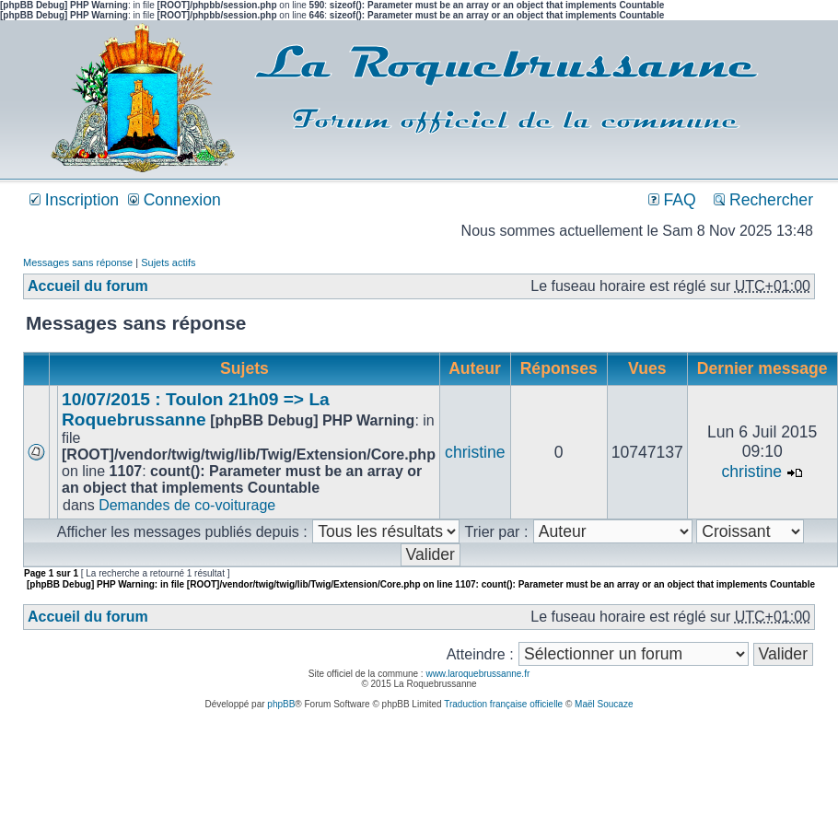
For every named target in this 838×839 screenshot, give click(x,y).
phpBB (281, 704)
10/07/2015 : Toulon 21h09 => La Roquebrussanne (196, 409)
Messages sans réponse (78, 262)
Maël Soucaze (604, 704)
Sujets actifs (168, 262)
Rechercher (763, 200)
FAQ (672, 200)
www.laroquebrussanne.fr (477, 674)
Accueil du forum (88, 286)
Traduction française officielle (503, 704)
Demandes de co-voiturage (187, 505)
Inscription (74, 200)
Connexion (174, 200)
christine (475, 452)
